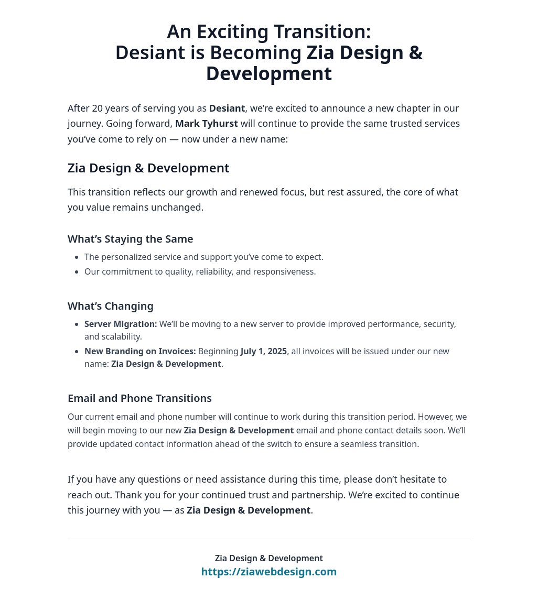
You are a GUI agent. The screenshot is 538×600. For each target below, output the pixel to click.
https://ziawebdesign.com (269, 571)
